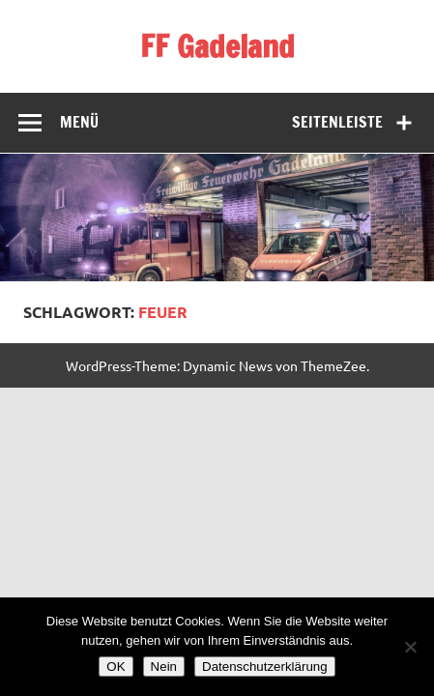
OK (115, 666)
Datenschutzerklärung (265, 666)
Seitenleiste (337, 121)
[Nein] (410, 646)
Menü (79, 121)
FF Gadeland (217, 46)
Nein (164, 666)
